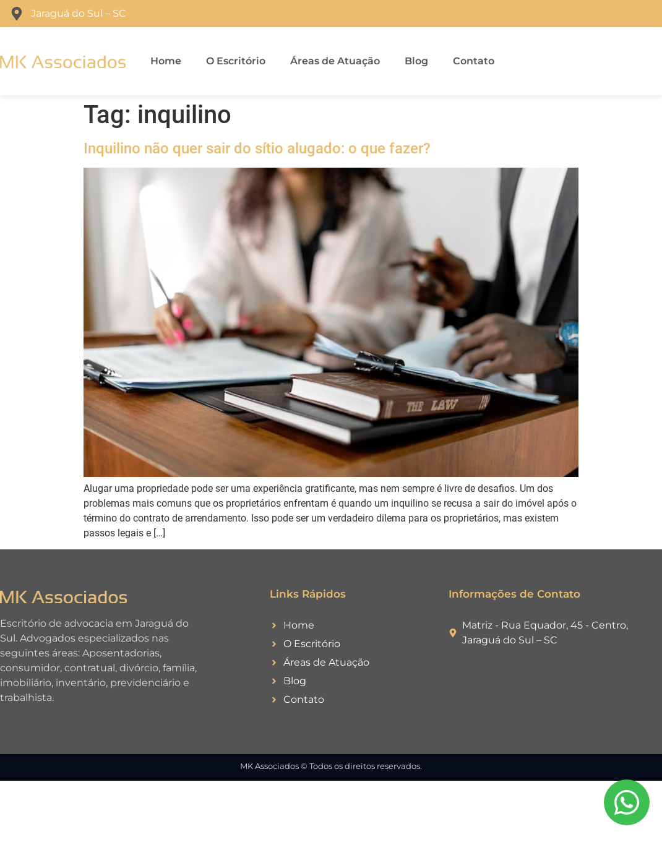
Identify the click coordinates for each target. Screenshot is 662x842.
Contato (473, 61)
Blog (416, 61)
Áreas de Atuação (335, 61)
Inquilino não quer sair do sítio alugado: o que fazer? (257, 148)
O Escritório (235, 61)
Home (165, 61)
